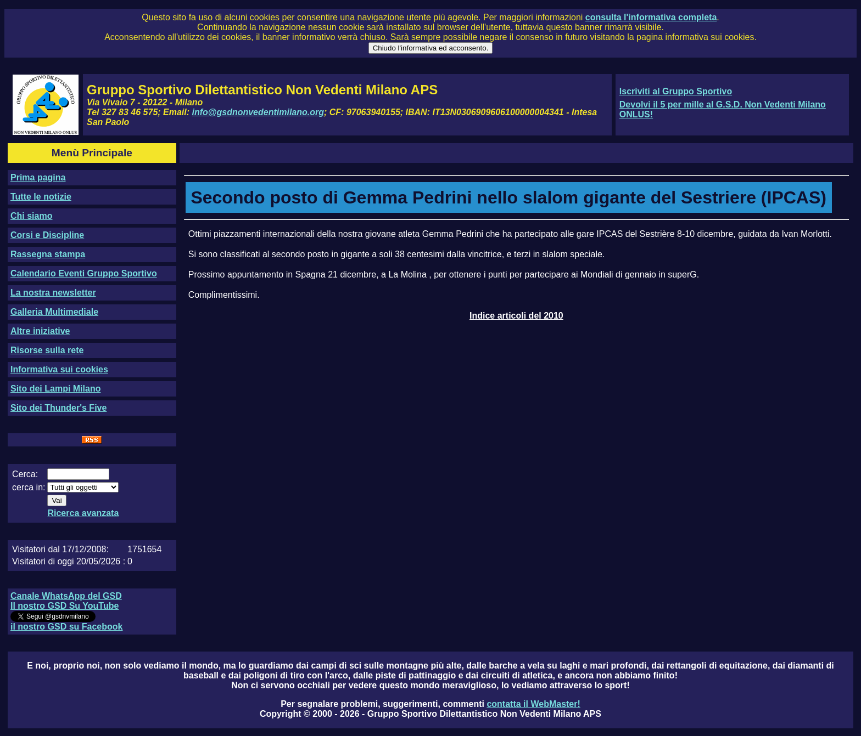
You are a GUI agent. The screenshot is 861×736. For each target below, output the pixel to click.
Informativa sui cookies (59, 369)
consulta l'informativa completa (651, 17)
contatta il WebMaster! (533, 704)
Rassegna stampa (47, 254)
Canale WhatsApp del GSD (66, 596)
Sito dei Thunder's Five (58, 407)
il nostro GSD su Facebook (66, 626)
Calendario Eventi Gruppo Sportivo (83, 273)
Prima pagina (37, 177)
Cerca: (25, 474)
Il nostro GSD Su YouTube (64, 605)
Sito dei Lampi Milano (55, 388)
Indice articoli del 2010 (516, 315)
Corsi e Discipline (47, 235)
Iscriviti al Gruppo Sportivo (675, 91)
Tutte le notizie (40, 196)
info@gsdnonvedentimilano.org (258, 112)
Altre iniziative (40, 331)
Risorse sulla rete (46, 350)
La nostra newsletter (53, 292)
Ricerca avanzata (83, 513)
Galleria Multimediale (54, 311)
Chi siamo (31, 215)
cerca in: (28, 487)
